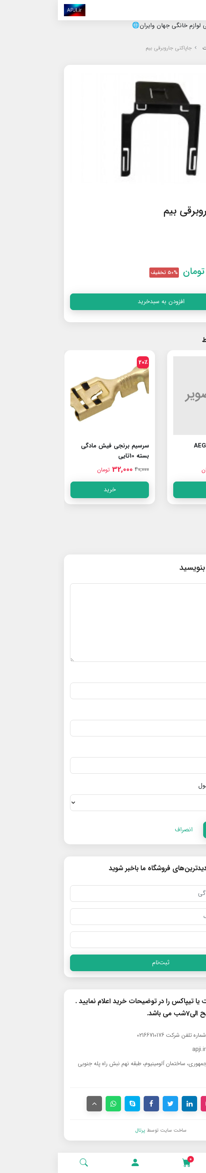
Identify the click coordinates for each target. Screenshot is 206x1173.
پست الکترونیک (174, 711)
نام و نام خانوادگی (171, 674)
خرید (155, 489)
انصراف (126, 830)
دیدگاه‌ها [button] (180, 538)
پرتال (82, 1130)
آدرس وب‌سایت (174, 748)
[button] (77, 1163)
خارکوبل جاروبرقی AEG (165, 446)
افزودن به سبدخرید (103, 301)
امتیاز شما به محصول (167, 785)
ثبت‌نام (103, 963)
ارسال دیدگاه (169, 830)
